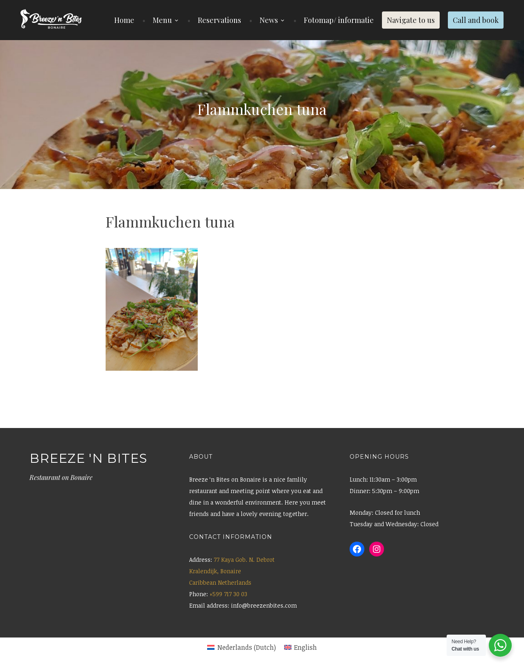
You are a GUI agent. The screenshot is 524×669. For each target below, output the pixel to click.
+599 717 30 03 (228, 594)
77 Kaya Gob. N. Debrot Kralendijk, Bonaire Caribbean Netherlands (232, 571)
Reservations (219, 20)
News (269, 20)
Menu (162, 20)
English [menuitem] (305, 647)
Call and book (476, 20)
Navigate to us (411, 20)
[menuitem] (241, 647)
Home (124, 20)
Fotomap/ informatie (339, 20)
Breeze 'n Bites (88, 458)
